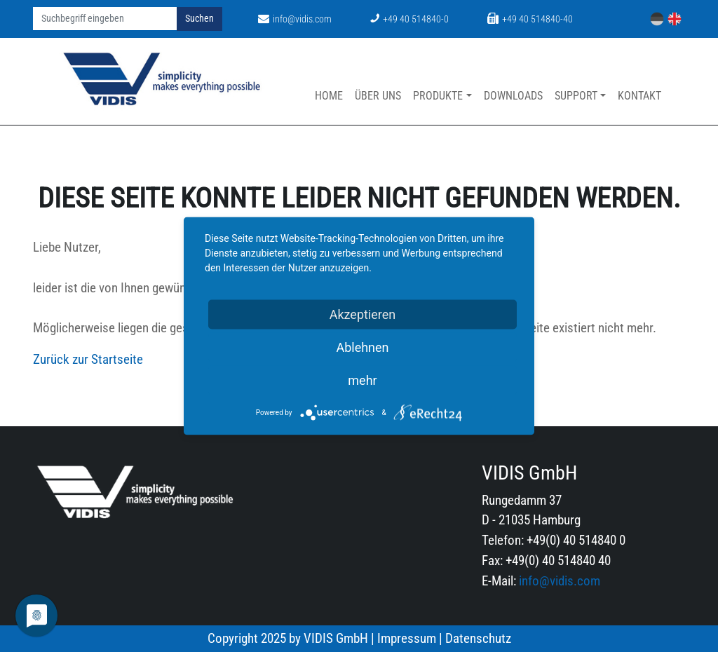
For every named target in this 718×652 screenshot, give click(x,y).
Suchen (199, 19)
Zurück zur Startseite (88, 359)
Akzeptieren (363, 314)
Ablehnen (362, 347)
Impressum (406, 638)
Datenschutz (478, 638)
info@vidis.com (295, 19)
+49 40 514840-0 (409, 19)
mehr (362, 380)
